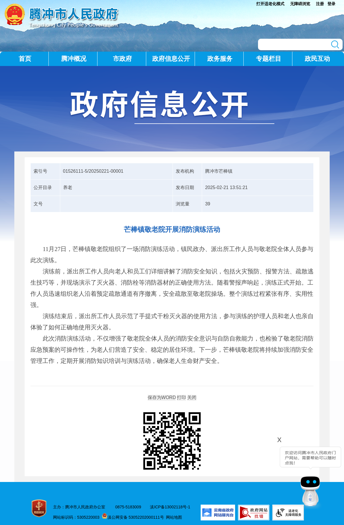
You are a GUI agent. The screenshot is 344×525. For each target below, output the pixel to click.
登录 (331, 3)
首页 (25, 58)
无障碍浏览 (300, 3)
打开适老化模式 (270, 3)
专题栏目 (268, 58)
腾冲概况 (73, 58)
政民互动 (317, 58)
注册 (320, 3)
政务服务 (219, 58)
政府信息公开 (171, 58)
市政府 (122, 58)
